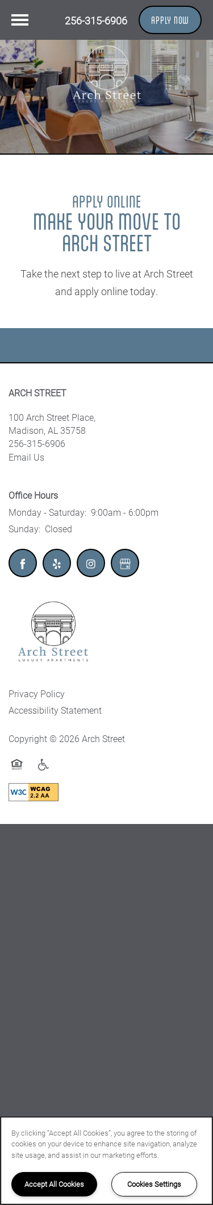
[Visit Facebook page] (23, 563)
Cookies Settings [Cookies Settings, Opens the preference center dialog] (154, 1184)
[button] (170, 20)
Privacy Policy (37, 693)
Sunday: (24, 529)
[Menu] (19, 20)
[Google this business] (125, 563)
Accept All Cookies (54, 1184)
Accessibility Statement (55, 710)
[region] (106, 1160)
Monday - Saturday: (47, 512)
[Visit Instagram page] (91, 563)
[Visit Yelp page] (57, 563)
